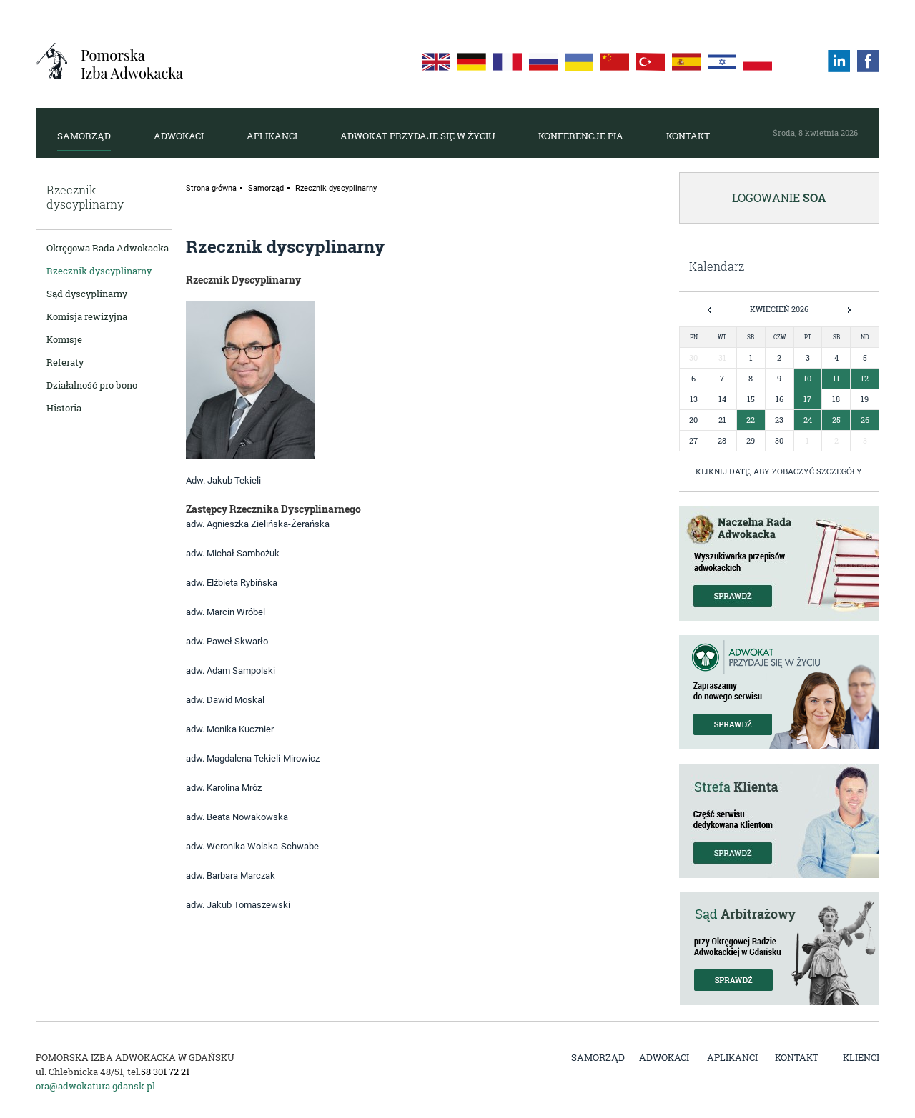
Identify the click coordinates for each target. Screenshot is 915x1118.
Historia (63, 407)
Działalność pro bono (91, 385)
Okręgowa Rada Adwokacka (107, 247)
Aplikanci (272, 135)
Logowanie (779, 197)
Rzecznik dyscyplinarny (99, 270)
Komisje (64, 339)
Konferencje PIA (580, 135)
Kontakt (688, 135)
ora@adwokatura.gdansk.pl (95, 1085)
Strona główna (211, 188)
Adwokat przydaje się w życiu (417, 135)
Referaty (65, 362)
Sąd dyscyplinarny (86, 293)
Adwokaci (179, 135)
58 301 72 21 (165, 1071)
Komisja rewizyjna (86, 316)
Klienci (861, 1057)
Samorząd (84, 135)
